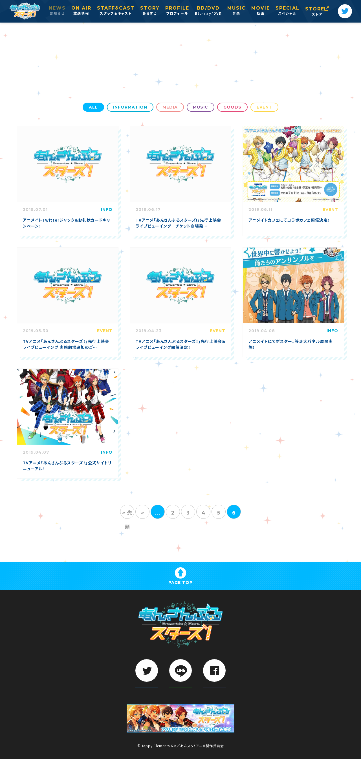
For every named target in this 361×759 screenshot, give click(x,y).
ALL (93, 107)
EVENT (264, 107)
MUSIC (236, 10)
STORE (317, 11)
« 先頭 (127, 514)
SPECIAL (288, 10)
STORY (150, 10)
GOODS (232, 107)
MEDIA (170, 107)
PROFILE (177, 10)
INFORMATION (130, 107)
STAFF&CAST (116, 10)
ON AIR (81, 10)
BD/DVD (208, 10)
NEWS (57, 10)
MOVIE (260, 10)
